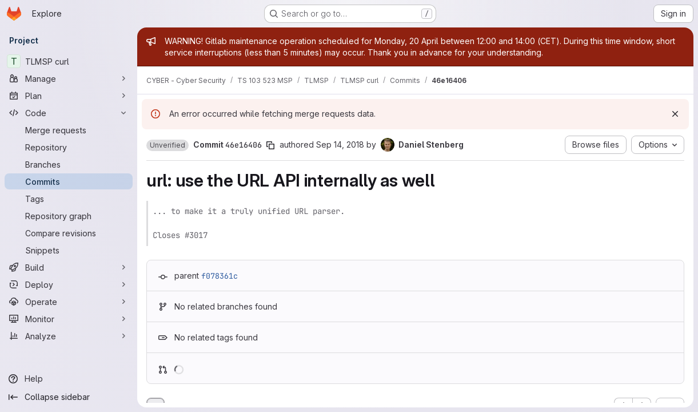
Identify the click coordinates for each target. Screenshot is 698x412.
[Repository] (69, 147)
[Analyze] (69, 336)
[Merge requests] (69, 130)
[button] (167, 145)
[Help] (69, 379)
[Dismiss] (675, 114)
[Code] (69, 113)
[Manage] (69, 78)
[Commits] (69, 181)
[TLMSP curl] (69, 61)
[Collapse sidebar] (69, 397)
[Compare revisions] (69, 233)
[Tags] (69, 199)
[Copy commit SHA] (270, 145)
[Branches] (69, 164)
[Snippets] (69, 250)
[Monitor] (69, 319)
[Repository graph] (69, 216)
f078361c (219, 276)
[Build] (69, 267)
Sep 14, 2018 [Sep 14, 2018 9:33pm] (340, 144)
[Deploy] (69, 284)
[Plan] (69, 96)
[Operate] (69, 302)
